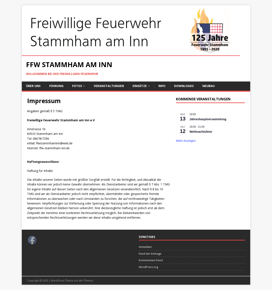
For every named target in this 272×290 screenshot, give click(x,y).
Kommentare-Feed (151, 260)
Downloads (184, 86)
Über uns (33, 86)
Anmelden (145, 247)
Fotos (77, 86)
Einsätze (140, 86)
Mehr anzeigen (186, 140)
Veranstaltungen (109, 86)
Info (161, 86)
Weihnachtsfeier (201, 131)
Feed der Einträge (150, 253)
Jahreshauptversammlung (208, 119)
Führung (56, 86)
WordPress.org (148, 267)
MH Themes (86, 280)
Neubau (208, 86)
